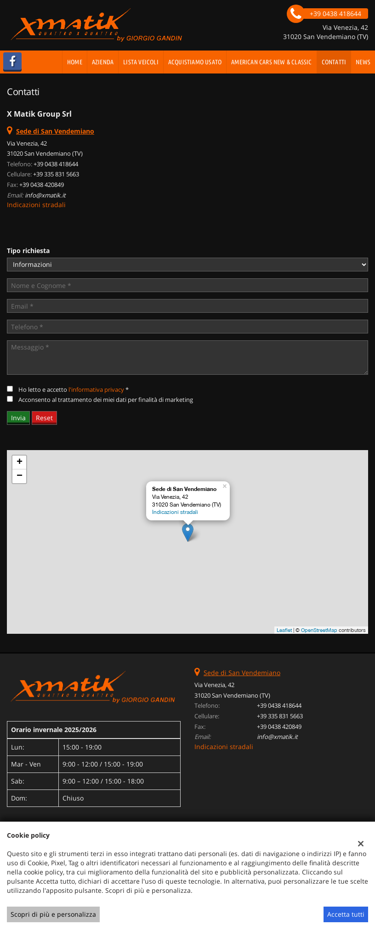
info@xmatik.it (45, 195)
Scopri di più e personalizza (53, 914)
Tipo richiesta (28, 250)
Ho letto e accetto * (73, 389)
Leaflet (284, 630)
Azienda (103, 62)
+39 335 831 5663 (56, 174)
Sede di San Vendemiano (242, 672)
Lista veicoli (141, 62)
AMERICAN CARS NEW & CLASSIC (271, 62)
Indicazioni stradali (36, 204)
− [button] (20, 476)
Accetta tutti (345, 914)
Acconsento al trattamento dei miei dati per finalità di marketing (105, 399)
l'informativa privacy (96, 389)
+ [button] (20, 462)
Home (74, 62)
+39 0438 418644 (56, 164)
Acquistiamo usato (195, 62)
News (363, 62)
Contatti (334, 62)
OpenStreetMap (319, 630)
